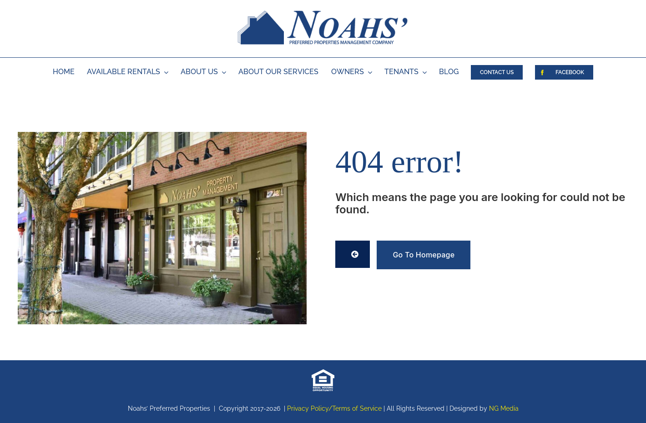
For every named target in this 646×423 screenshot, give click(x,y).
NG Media (504, 408)
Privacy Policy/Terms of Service (334, 408)
